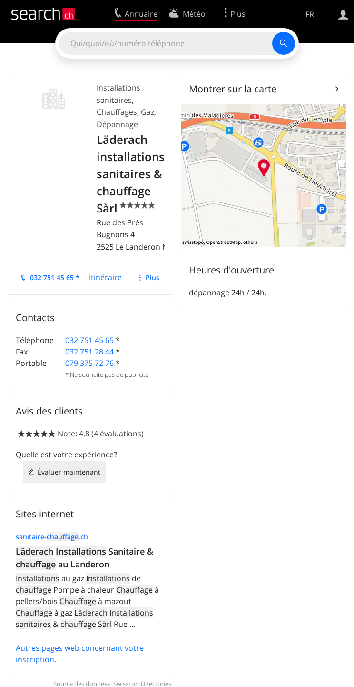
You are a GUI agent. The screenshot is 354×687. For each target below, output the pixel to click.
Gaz (147, 112)
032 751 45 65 (89, 340)
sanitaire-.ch (52, 536)
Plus (152, 277)
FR (309, 14)
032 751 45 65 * (54, 277)
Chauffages (117, 112)
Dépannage (117, 124)
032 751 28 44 (89, 351)
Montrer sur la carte (232, 88)
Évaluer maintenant (69, 471)
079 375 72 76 (89, 363)
